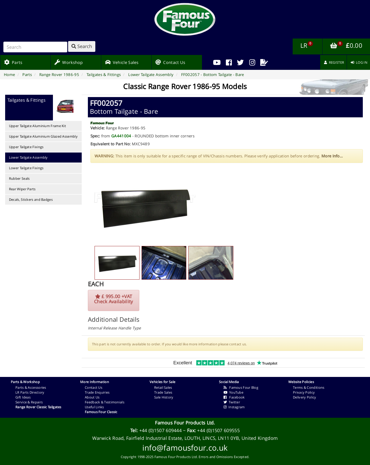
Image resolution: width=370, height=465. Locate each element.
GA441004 (121, 135)
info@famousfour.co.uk (185, 447)
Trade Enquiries (97, 392)
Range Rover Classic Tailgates (38, 407)
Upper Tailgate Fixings (26, 147)
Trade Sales (163, 392)
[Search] (35, 47)
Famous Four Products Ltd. (185, 423)
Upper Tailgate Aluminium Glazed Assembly (43, 136)
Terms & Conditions (308, 387)
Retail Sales (163, 387)
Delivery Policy (304, 397)
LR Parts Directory (29, 392)
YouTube (233, 392)
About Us (92, 397)
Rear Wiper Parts (22, 189)
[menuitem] (228, 62)
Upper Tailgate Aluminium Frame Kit (37, 126)
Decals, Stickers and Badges (31, 199)
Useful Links (94, 407)
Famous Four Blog (241, 387)
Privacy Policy (304, 392)
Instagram (234, 407)
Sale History (163, 397)
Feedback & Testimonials (104, 402)
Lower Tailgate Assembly (28, 157)
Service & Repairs (29, 402)
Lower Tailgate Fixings (26, 168)
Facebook (234, 397)
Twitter (232, 402)
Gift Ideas (23, 397)
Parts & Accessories (30, 387)
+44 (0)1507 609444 (160, 430)
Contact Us (93, 387)
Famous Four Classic (101, 412)
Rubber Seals (19, 178)
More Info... (332, 155)
